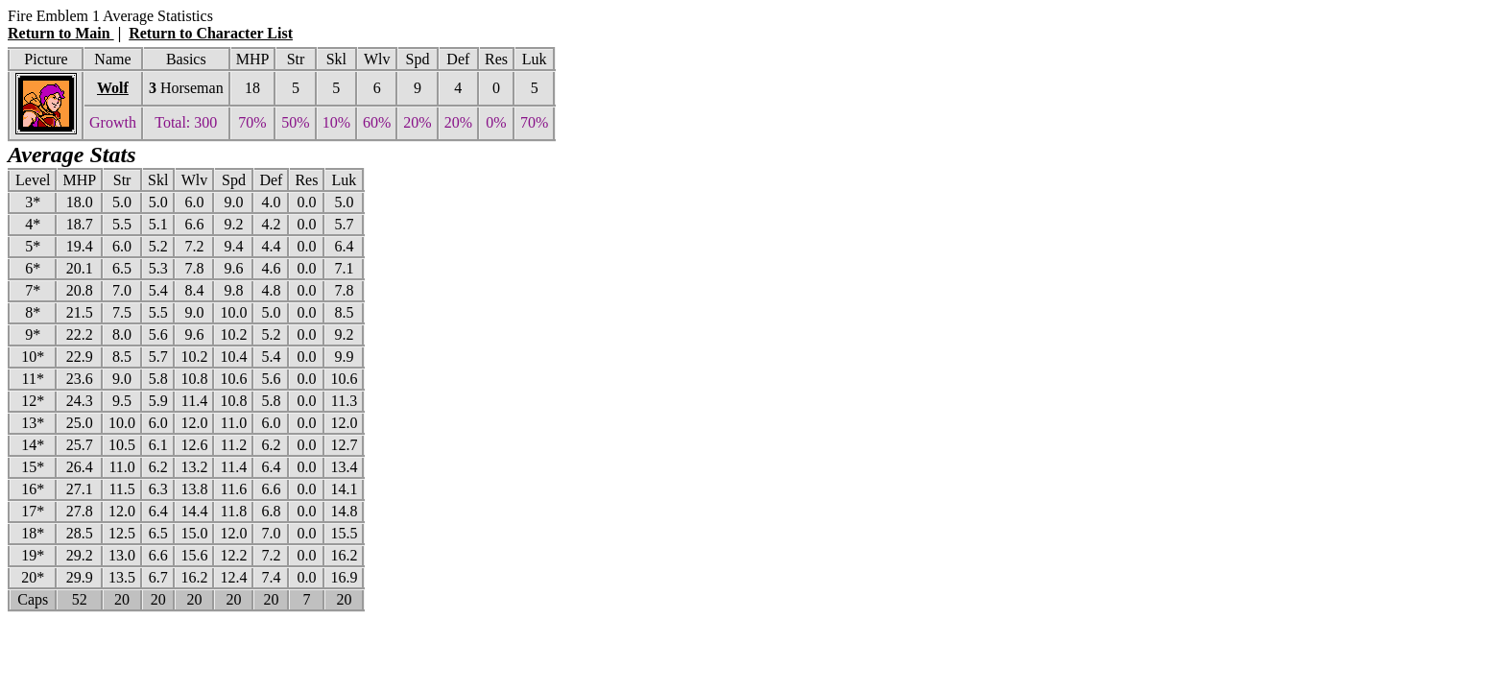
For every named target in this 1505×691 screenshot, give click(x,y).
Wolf (113, 88)
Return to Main (61, 33)
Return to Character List (211, 33)
